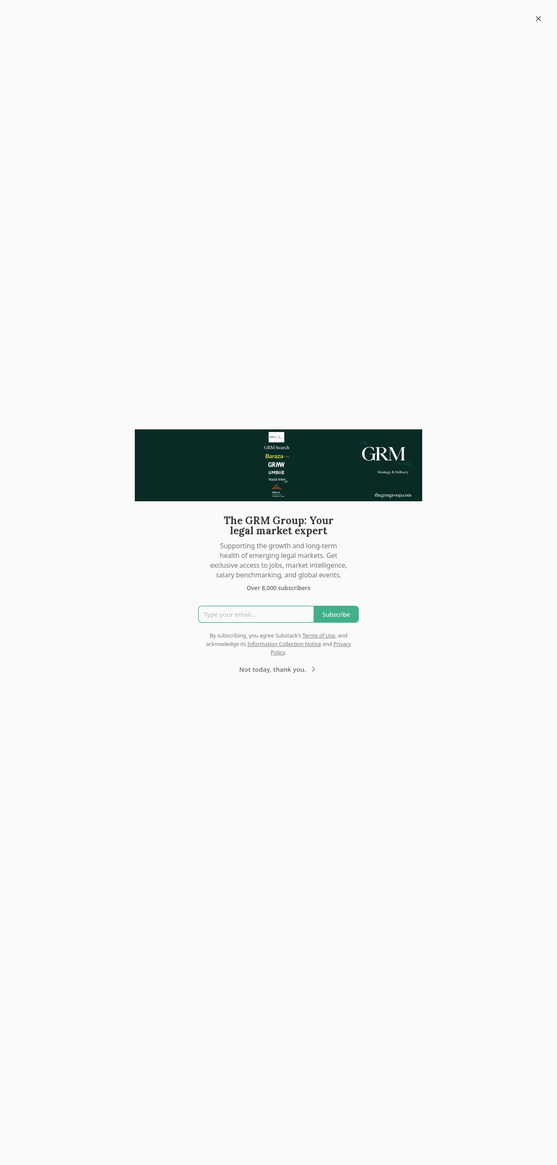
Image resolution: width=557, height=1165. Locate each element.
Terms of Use (319, 635)
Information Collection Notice (284, 644)
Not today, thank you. (278, 669)
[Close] (538, 18)
